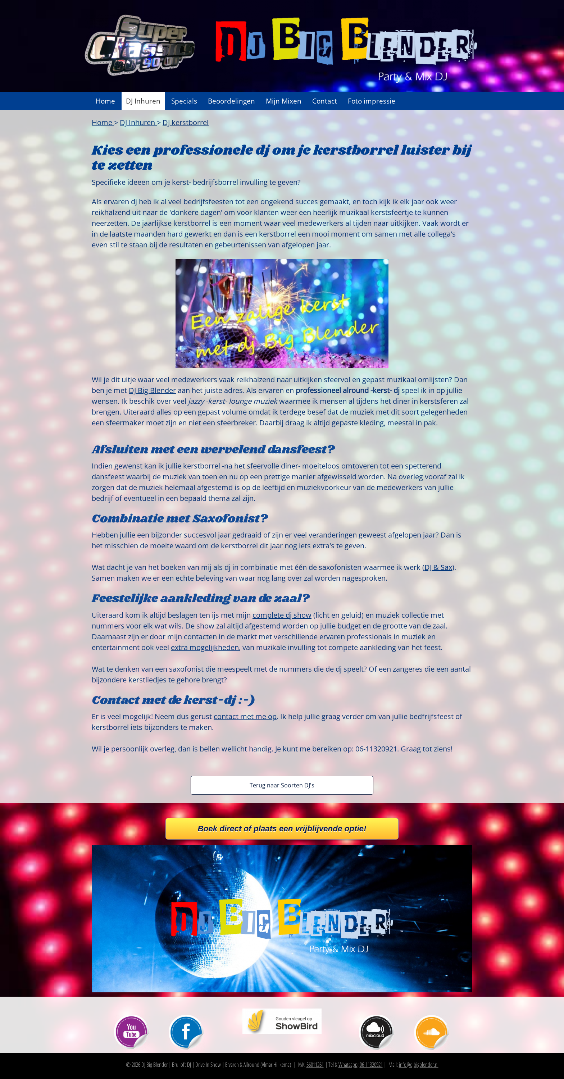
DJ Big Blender (152, 390)
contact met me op (245, 716)
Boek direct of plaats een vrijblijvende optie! (281, 828)
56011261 (315, 1065)
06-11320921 (371, 1065)
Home (105, 101)
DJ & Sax (438, 567)
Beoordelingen (231, 101)
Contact (324, 101)
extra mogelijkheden (205, 647)
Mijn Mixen (283, 101)
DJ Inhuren (143, 101)
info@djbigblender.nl (418, 1065)
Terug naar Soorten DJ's (282, 785)
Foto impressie (371, 101)
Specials (184, 101)
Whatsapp (348, 1065)
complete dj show (282, 615)
